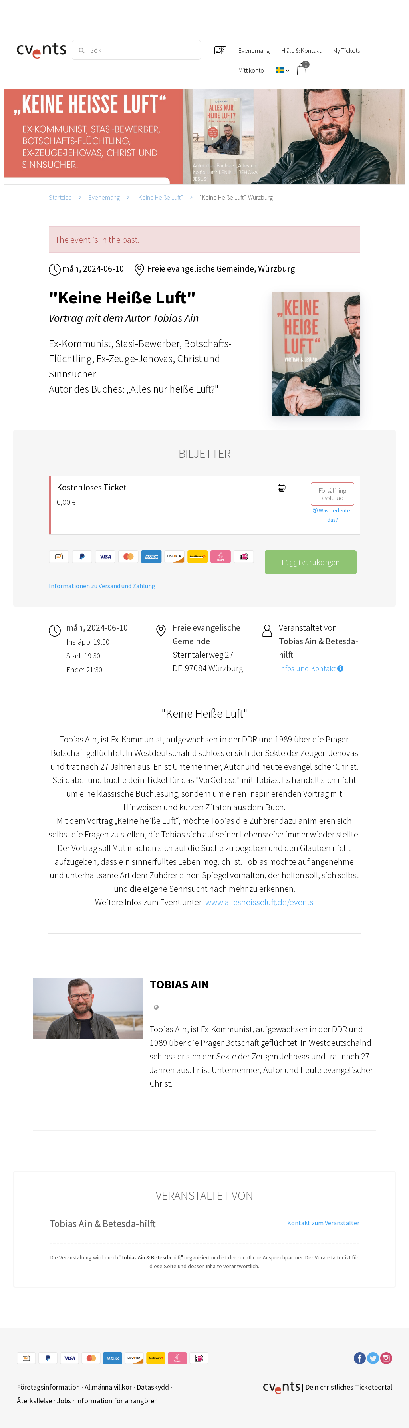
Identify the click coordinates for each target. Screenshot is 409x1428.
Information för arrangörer (116, 1400)
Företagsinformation (48, 1387)
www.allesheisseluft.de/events (259, 902)
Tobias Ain (179, 984)
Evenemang (104, 197)
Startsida (60, 197)
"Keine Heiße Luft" (160, 197)
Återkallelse (34, 1400)
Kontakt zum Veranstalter (323, 1223)
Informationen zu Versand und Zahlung (102, 586)
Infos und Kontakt (311, 668)
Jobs (64, 1400)
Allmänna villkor (108, 1387)
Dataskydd (153, 1387)
